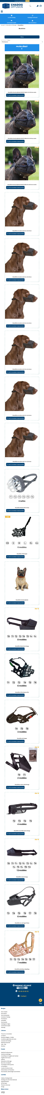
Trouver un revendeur (6, 1034)
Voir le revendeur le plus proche (15, 95)
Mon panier (4, 1013)
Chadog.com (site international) (9, 1079)
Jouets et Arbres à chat (6, 1068)
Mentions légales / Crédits (7, 1037)
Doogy (2, 1086)
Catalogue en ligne (5, 1024)
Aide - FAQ (3, 1044)
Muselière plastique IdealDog (22, 969)
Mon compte (4, 1011)
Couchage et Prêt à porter (7, 1064)
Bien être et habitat (6, 1063)
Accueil (3, 25)
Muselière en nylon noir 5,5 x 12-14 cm (22, 323)
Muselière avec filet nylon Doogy (22, 830)
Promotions (4, 1018)
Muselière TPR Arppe (22, 553)
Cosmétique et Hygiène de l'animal (9, 1056)
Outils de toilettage (6, 1054)
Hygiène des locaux (6, 1057)
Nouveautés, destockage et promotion (10, 1071)
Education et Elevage (11, 25)
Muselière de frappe (22, 738)
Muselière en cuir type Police (22, 923)
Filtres (22, 37)
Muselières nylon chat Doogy (22, 784)
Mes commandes (5, 1015)
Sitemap (3, 1027)
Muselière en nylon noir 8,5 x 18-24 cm (22, 230)
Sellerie (3, 1059)
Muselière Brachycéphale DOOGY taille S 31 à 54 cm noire (22, 92)
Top (40, 1001)
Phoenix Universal (5, 1085)
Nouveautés (4, 1022)
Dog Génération (5, 1081)
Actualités (3, 1020)
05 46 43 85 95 (23, 991)
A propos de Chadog (6, 1040)
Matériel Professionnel (6, 1052)
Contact (23, 996)
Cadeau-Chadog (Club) (6, 1078)
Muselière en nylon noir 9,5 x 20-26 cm (22, 277)
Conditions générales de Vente (8, 1039)
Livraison (3, 1035)
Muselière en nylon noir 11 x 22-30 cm (22, 461)
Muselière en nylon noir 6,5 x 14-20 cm (22, 415)
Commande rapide (5, 1025)
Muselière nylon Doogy (22, 877)
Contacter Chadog (5, 1017)
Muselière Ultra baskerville (22, 692)
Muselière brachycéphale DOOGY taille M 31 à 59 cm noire (22, 138)
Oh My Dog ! (4, 1083)
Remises (3, 1046)
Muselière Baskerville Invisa (22, 507)
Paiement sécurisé (5, 1042)
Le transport (4, 1066)
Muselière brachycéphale (22, 600)
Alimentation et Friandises (7, 1070)
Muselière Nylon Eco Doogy (22, 646)
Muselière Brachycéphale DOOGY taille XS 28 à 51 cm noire (22, 184)
